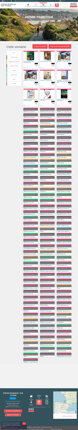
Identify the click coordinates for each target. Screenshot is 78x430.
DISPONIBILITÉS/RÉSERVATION (13, 411)
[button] (30, 60)
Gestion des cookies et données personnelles (9, 427)
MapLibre (72, 412)
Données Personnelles (36, 427)
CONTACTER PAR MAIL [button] (13, 415)
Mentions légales (29, 427)
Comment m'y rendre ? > (68, 416)
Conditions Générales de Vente (46, 427)
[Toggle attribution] (75, 412)
